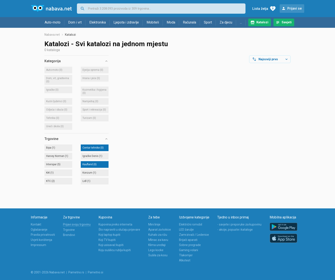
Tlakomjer (186, 255)
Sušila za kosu (158, 255)
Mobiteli (153, 22)
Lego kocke (155, 250)
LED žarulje (186, 229)
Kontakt (36, 224)
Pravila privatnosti (43, 234)
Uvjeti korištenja (41, 240)
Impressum (38, 245)
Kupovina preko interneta (115, 224)
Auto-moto (52, 22)
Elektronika (97, 22)
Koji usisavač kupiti (110, 245)
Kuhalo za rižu (157, 234)
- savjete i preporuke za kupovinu (239, 224)
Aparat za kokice (159, 229)
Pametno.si (95, 272)
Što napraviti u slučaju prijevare (119, 229)
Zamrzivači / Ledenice (194, 234)
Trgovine (69, 229)
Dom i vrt (75, 22)
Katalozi (262, 22)
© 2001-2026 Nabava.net (48, 272)
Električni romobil (190, 224)
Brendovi (69, 235)
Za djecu (226, 22)
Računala (189, 22)
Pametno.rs (76, 272)
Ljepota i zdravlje (126, 22)
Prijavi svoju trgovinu (77, 224)
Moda (171, 22)
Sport (208, 22)
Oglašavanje (39, 229)
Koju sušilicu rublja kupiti (114, 250)
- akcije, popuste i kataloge (235, 229)
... (241, 22)
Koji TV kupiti (107, 240)
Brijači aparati (188, 240)
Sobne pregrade (190, 245)
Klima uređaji (157, 245)
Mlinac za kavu (158, 240)
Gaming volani (188, 250)
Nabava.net (52, 34)
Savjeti (287, 22)
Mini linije (154, 224)
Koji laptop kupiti (109, 234)
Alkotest (184, 260)
